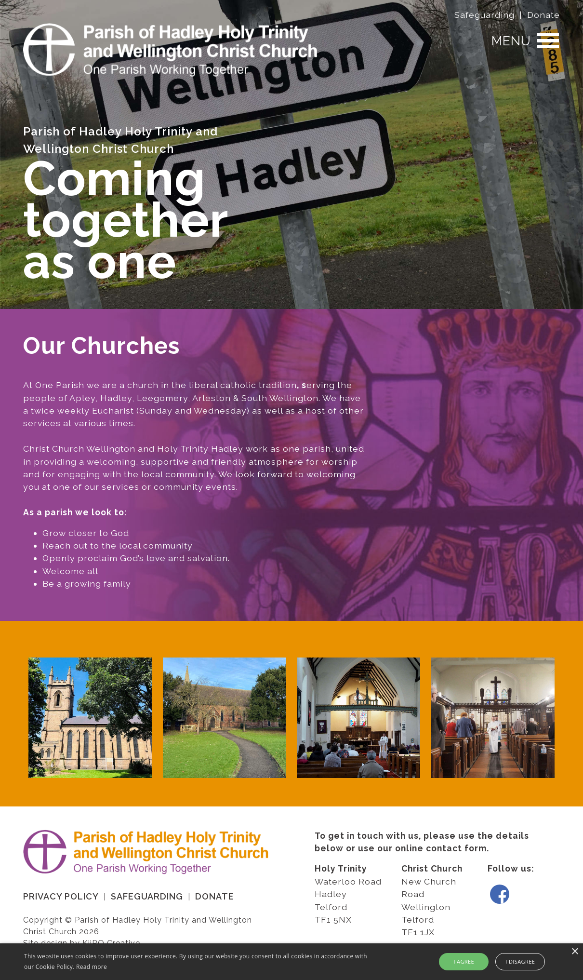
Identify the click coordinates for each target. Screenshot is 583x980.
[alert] (291, 961)
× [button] (574, 951)
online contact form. (442, 848)
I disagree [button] (520, 961)
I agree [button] (463, 961)
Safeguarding (484, 15)
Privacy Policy (61, 896)
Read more (91, 967)
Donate (543, 15)
